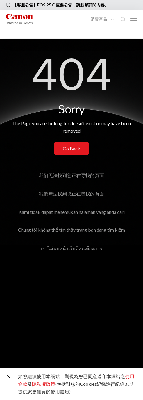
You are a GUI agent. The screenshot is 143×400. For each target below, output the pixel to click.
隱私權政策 (43, 384)
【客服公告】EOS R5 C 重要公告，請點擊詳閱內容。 (61, 4)
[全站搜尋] (123, 19)
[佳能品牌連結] (19, 19)
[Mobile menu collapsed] (133, 19)
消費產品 (99, 19)
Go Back (71, 148)
